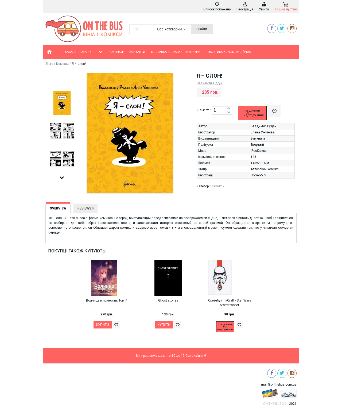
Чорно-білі (258, 175)
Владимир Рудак (263, 126)
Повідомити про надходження (254, 113)
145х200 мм (260, 163)
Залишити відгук (209, 83)
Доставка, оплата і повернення (176, 52)
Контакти (137, 52)
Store (49, 64)
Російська (259, 151)
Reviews (85, 208)
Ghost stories (168, 300)
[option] (62, 103)
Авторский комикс (265, 169)
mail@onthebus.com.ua (279, 384)
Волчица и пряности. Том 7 (106, 300)
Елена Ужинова (263, 132)
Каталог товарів (84, 52)
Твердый (257, 144)
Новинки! (116, 52)
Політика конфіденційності (231, 52)
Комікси (62, 64)
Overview (58, 208)
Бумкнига (258, 138)
